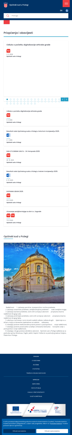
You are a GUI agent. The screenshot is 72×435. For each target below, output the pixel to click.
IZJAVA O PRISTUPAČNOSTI (36, 392)
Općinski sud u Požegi (13, 56)
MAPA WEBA (36, 384)
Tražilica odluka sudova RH (36, 373)
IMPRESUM (36, 380)
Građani (36, 356)
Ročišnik (36, 365)
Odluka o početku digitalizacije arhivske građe (28, 44)
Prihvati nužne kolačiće (52, 431)
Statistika (36, 369)
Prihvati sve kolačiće (19, 431)
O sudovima (36, 360)
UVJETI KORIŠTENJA (36, 396)
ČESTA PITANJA (36, 388)
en (61, 10)
